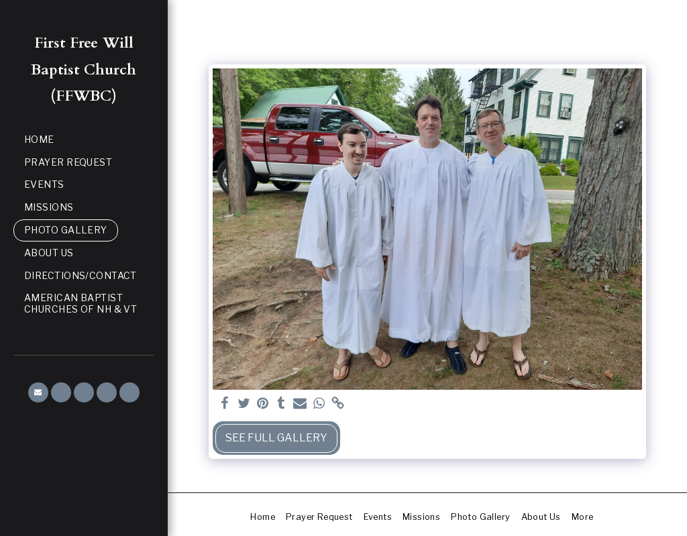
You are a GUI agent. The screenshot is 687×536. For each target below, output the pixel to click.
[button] (38, 392)
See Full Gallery (276, 437)
